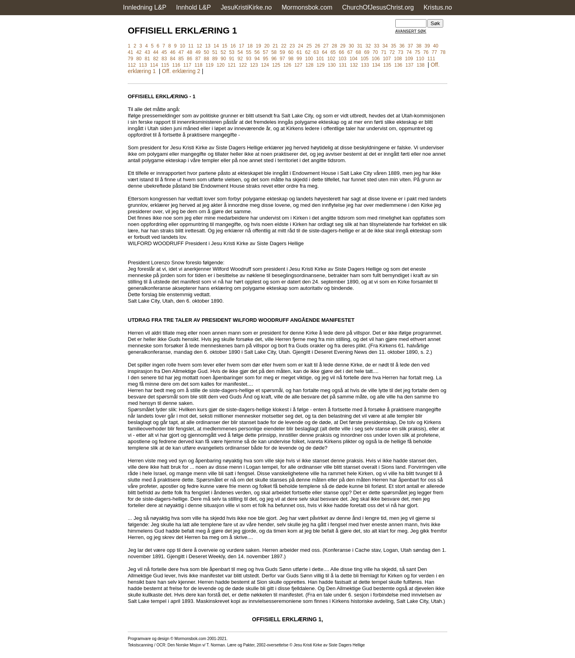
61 (299, 52)
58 (273, 52)
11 (190, 46)
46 (172, 52)
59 (282, 52)
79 (130, 58)
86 (189, 58)
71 (383, 52)
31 (359, 46)
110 (420, 58)
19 (258, 46)
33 (376, 46)
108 (398, 58)
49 (197, 52)
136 (398, 65)
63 (316, 52)
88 (206, 58)
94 (257, 58)
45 (164, 52)
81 (147, 58)
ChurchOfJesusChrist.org (378, 7)
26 (317, 46)
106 (376, 58)
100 (309, 58)
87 (197, 58)
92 (240, 58)
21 (275, 46)
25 (308, 46)
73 (400, 52)
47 (181, 52)
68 (358, 52)
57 (265, 52)
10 (182, 46)
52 (223, 52)
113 (143, 65)
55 (248, 52)
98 (290, 58)
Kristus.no (438, 7)
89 (214, 58)
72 (392, 52)
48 (189, 52)
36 (401, 46)
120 (221, 65)
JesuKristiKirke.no (246, 7)
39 (427, 46)
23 (292, 46)
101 (320, 58)
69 (366, 52)
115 (165, 65)
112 (132, 65)
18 (249, 46)
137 (409, 65)
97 (282, 58)
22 (283, 46)
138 (420, 65)
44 (155, 52)
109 (409, 58)
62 (307, 52)
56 (257, 52)
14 (216, 46)
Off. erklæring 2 (181, 71)
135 (387, 65)
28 (334, 46)
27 (326, 46)
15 (224, 46)
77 (434, 52)
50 (206, 52)
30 (351, 46)
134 (376, 65)
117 (187, 65)
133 (365, 65)
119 (210, 65)
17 (241, 46)
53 (231, 52)
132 (354, 65)
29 (342, 46)
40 (435, 46)
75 (417, 52)
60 (290, 52)
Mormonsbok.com (307, 7)
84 (172, 58)
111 (431, 58)
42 (138, 52)
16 (233, 46)
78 (442, 52)
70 (375, 52)
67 (350, 52)
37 (410, 46)
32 (368, 46)
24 (300, 46)
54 (240, 52)
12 (199, 46)
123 (254, 65)
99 (299, 58)
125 (276, 65)
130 (332, 65)
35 (393, 46)
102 (331, 58)
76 (425, 52)
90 (223, 58)
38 (418, 46)
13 (207, 46)
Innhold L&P (193, 7)
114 (154, 65)
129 (321, 65)
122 (243, 65)
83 (164, 58)
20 (267, 46)
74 (409, 52)
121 (232, 65)
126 (287, 65)
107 (387, 58)
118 (198, 65)
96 (273, 58)
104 (353, 58)
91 (231, 58)
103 (342, 58)
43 (147, 52)
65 (332, 52)
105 (365, 58)
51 (214, 52)
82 (155, 58)
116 (176, 65)
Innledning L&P (145, 7)
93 (248, 58)
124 (265, 65)
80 (138, 58)
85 (181, 58)
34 (385, 46)
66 (341, 52)
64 (324, 52)
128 (309, 65)
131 (343, 65)
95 (265, 58)
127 (298, 65)
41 (130, 52)
